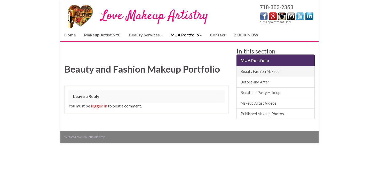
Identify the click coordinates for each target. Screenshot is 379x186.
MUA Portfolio (186, 34)
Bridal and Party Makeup (260, 92)
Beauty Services (146, 34)
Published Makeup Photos (262, 114)
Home (70, 34)
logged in (99, 105)
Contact (218, 34)
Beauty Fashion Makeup (260, 71)
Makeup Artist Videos (259, 103)
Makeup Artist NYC (102, 34)
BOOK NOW (246, 34)
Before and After (255, 82)
